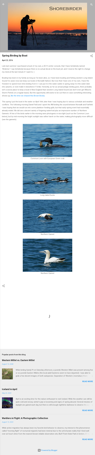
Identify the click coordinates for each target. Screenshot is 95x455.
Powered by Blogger (47, 450)
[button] (91, 56)
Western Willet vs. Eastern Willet (18, 360)
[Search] (91, 5)
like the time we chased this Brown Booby (28, 96)
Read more (87, 381)
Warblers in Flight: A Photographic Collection (25, 418)
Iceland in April (9, 389)
